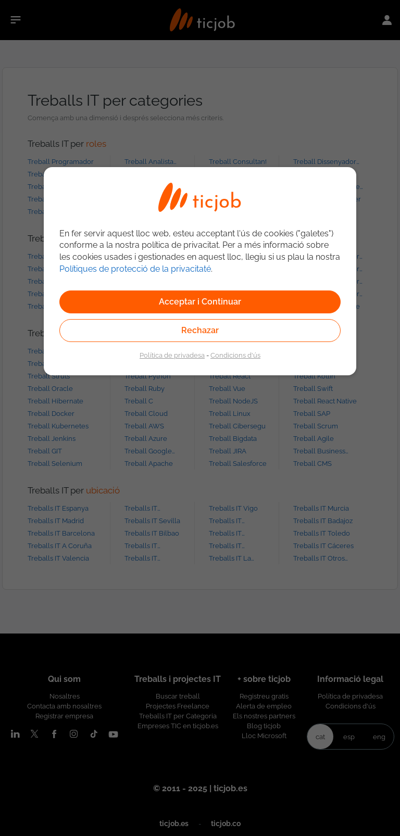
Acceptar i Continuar (200, 302)
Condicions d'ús (235, 355)
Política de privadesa (172, 355)
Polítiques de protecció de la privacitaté (135, 269)
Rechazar (200, 330)
